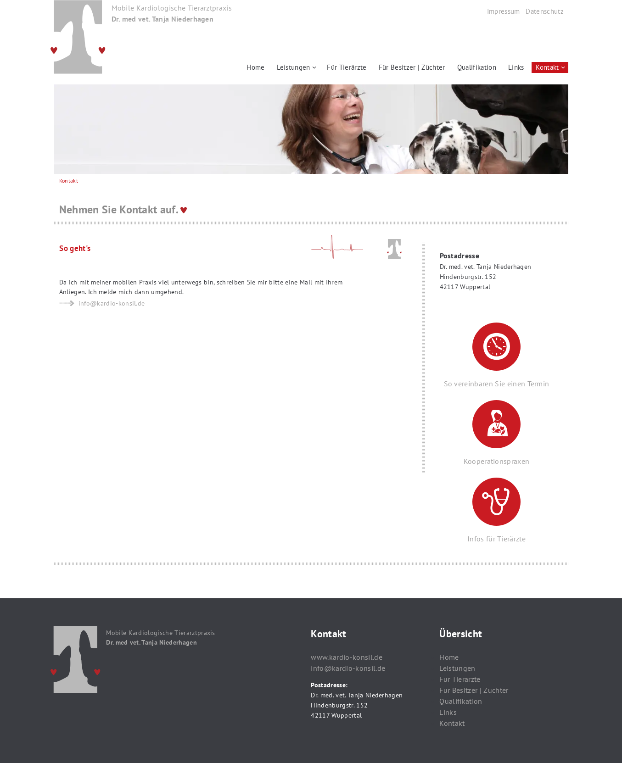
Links (516, 67)
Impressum (503, 11)
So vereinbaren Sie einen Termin (496, 355)
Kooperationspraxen (497, 433)
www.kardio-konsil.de (346, 657)
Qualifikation (476, 67)
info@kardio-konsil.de (348, 668)
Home (255, 67)
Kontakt (547, 67)
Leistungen (293, 67)
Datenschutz (545, 11)
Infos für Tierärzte (496, 510)
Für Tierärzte (346, 67)
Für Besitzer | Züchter (412, 67)
